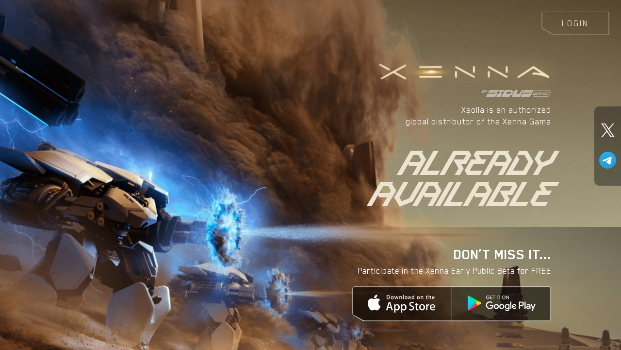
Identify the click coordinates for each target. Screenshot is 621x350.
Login (575, 23)
